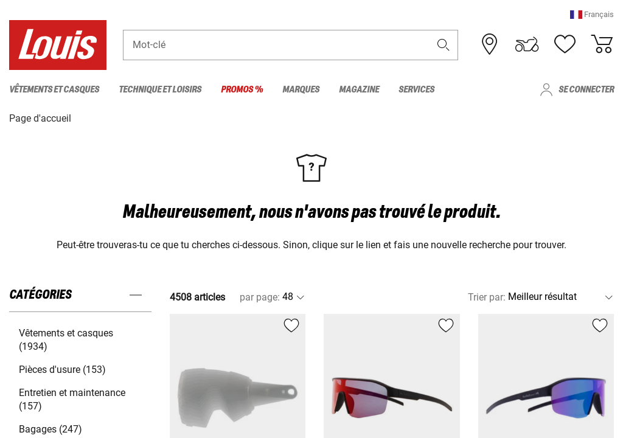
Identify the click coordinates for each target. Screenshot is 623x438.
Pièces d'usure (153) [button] (62, 369)
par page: (260, 296)
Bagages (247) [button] (50, 428)
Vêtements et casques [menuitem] (54, 90)
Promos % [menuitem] (242, 90)
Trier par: (487, 296)
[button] (592, 14)
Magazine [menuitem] (359, 90)
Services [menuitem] (416, 90)
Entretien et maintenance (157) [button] (72, 398)
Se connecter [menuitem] (586, 90)
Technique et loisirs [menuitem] (160, 90)
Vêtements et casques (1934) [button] (66, 339)
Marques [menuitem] (300, 90)
